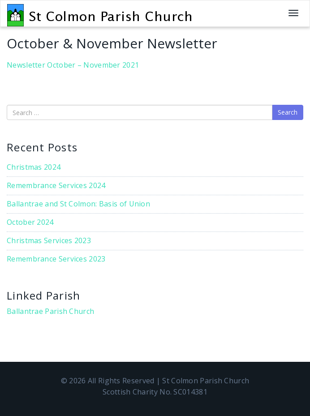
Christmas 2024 (33, 167)
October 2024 (30, 222)
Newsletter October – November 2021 (73, 65)
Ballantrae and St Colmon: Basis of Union (78, 204)
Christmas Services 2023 (49, 240)
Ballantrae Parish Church (50, 311)
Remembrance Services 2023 (56, 259)
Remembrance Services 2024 (56, 185)
